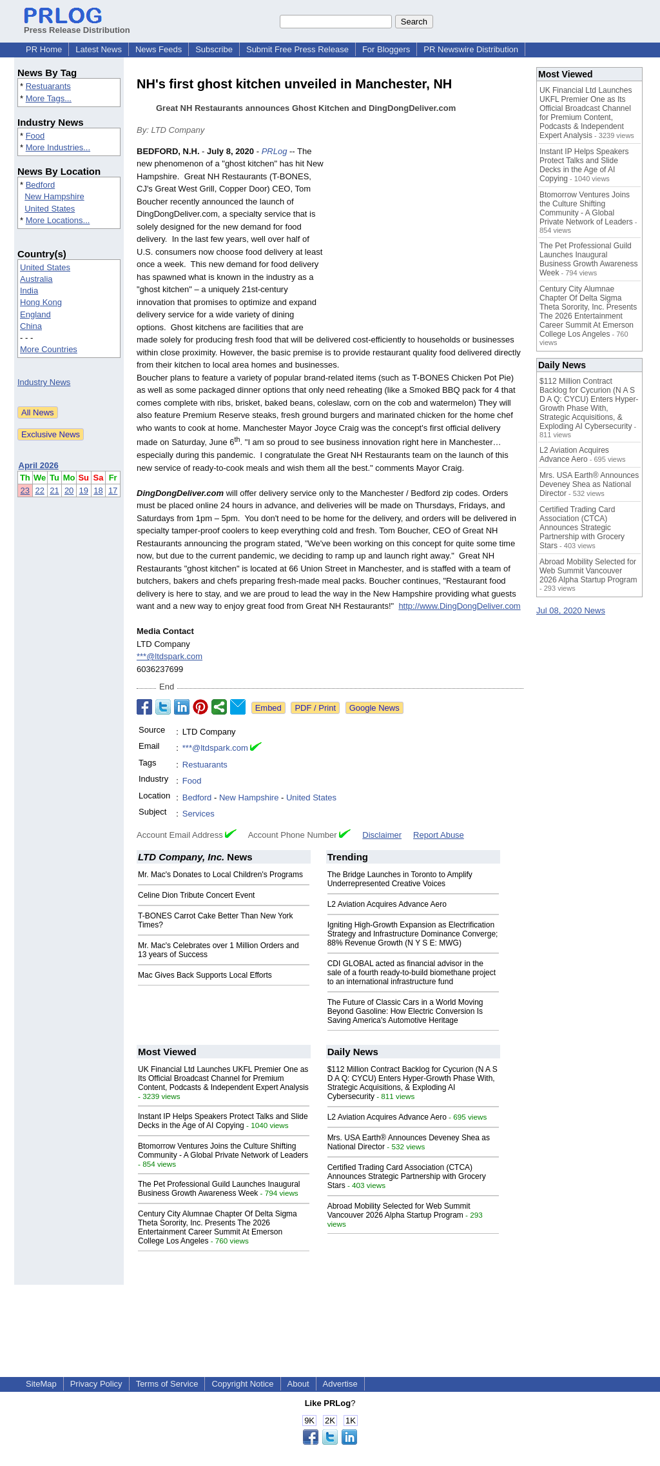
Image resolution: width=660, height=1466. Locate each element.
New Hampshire (54, 196)
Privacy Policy (96, 1384)
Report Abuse (438, 835)
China (31, 326)
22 (39, 490)
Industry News (43, 382)
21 (54, 490)
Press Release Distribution (77, 25)
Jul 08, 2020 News (570, 610)
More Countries (48, 349)
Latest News (98, 49)
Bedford (40, 185)
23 (25, 490)
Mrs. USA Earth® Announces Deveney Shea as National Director (589, 484)
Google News (374, 708)
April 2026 (39, 465)
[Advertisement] (426, 240)
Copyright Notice (242, 1384)
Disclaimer (382, 835)
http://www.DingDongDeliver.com (459, 606)
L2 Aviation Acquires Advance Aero (387, 904)
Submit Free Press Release (297, 49)
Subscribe (214, 49)
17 (112, 490)
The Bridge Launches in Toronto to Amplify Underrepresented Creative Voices (399, 879)
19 (83, 490)
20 (68, 490)
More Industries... (58, 147)
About (298, 1384)
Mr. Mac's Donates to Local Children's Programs (220, 874)
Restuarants (48, 86)
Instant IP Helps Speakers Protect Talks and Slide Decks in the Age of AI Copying (223, 1121)
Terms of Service (167, 1384)
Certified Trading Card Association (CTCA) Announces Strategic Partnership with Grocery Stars (406, 1176)
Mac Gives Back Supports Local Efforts (205, 975)
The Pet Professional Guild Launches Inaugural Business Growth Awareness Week (219, 1189)
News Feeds (158, 49)
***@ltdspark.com (169, 656)
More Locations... (58, 220)
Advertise (340, 1384)
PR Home (44, 49)
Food (35, 136)
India (29, 290)
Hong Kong (41, 302)
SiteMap (41, 1384)
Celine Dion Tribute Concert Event (196, 895)
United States (49, 208)
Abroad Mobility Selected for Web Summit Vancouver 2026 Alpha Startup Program (399, 1211)
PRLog (274, 151)
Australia (36, 279)
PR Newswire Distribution (470, 49)
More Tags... (49, 98)
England (35, 314)
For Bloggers (386, 49)
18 (97, 490)
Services (198, 813)
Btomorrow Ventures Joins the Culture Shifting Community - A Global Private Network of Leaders (223, 1151)
